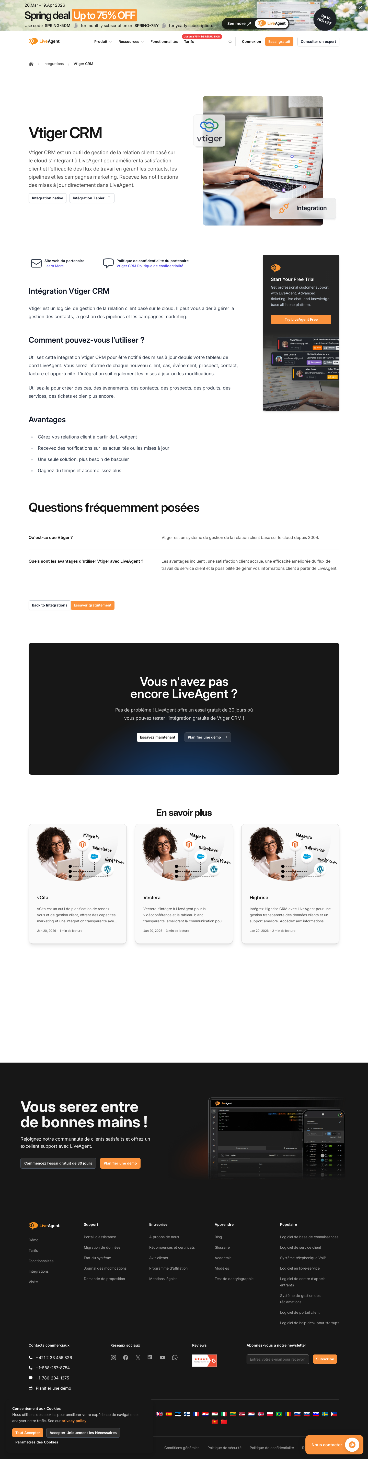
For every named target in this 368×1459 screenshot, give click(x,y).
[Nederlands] (251, 1414)
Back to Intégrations (49, 605)
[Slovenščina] (316, 1414)
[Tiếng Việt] (215, 1421)
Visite (33, 1282)
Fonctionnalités (41, 1261)
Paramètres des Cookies (36, 1442)
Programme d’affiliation (168, 1268)
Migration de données (102, 1247)
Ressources (131, 41)
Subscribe (325, 1359)
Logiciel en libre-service (300, 1268)
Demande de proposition (104, 1278)
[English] (159, 1414)
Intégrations (53, 63)
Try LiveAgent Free (301, 319)
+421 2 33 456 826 (54, 1357)
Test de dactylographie (234, 1278)
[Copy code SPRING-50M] (75, 25)
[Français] (196, 1414)
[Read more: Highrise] (290, 884)
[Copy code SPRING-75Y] (163, 25)
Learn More (54, 266)
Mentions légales (163, 1278)
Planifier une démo (208, 737)
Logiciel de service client (300, 1247)
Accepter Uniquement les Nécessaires (83, 1432)
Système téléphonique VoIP (303, 1258)
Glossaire (222, 1247)
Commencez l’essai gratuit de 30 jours (58, 1163)
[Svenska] (325, 1414)
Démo (33, 1240)
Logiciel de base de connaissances (309, 1237)
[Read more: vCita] (77, 884)
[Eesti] (178, 1414)
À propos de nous (164, 1237)
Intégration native (47, 198)
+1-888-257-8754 (53, 1367)
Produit (103, 41)
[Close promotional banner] (360, 7)
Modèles (222, 1268)
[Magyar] (215, 1414)
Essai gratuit (279, 41)
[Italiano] (224, 1414)
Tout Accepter (27, 1432)
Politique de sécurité (224, 1447)
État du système (97, 1258)
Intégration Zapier (92, 198)
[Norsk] (261, 1414)
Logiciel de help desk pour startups (309, 1323)
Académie (223, 1258)
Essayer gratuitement (92, 605)
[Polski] (270, 1414)
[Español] (169, 1414)
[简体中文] (224, 1421)
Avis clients (158, 1258)
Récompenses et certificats (172, 1247)
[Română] (288, 1414)
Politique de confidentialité (272, 1447)
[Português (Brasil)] (279, 1414)
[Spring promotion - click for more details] (184, 15)
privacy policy (74, 1420)
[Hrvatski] (205, 1414)
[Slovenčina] (307, 1414)
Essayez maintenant (157, 737)
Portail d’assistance (100, 1237)
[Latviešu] (242, 1414)
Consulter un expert (318, 41)
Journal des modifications (105, 1268)
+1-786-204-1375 (52, 1377)
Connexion (251, 41)
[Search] (233, 41)
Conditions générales (181, 1447)
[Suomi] (187, 1414)
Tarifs (33, 1250)
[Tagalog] (334, 1414)
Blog (218, 1237)
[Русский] (297, 1414)
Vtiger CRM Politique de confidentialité (150, 266)
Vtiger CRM (83, 63)
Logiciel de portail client (300, 1312)
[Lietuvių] (233, 1414)
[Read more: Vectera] (184, 884)
